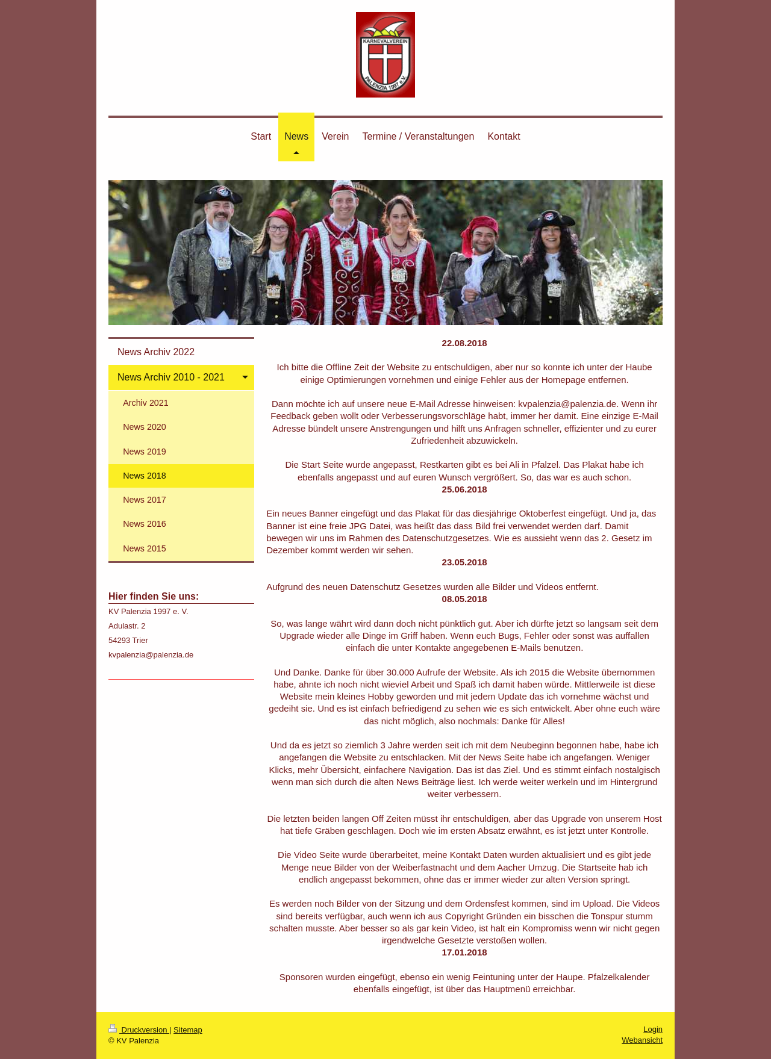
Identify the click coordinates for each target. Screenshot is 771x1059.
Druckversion (138, 1029)
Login (653, 1029)
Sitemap (187, 1029)
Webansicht (642, 1040)
